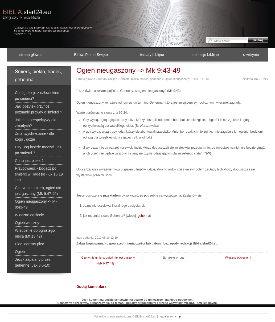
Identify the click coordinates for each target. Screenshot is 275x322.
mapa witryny (167, 316)
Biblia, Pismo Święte (91, 54)
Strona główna (85, 78)
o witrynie (251, 54)
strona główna (31, 54)
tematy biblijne (152, 54)
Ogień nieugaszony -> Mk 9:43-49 (186, 78)
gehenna (144, 216)
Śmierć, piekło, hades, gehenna (140, 78)
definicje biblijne (205, 54)
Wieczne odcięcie (238, 257)
